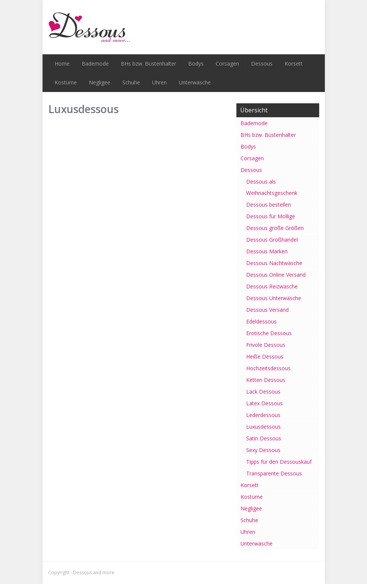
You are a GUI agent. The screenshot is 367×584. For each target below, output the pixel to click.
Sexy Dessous (263, 450)
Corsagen (227, 63)
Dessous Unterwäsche (273, 298)
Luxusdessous (263, 426)
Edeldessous (261, 321)
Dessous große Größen (275, 227)
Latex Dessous (264, 403)
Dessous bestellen (268, 204)
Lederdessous (263, 414)
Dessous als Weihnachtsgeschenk (271, 187)
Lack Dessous (263, 391)
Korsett (294, 63)
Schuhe (131, 82)
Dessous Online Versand (276, 274)
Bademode (95, 63)
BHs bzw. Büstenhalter (148, 63)
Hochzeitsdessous (268, 368)
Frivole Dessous (265, 344)
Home (62, 63)
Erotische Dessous (269, 333)
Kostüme (66, 82)
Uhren (159, 82)
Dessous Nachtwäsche (274, 263)
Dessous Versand (267, 309)
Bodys (196, 63)
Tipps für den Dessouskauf (279, 461)
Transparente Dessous (274, 473)
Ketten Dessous (265, 379)
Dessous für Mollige (270, 216)
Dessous (262, 63)
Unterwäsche (195, 82)
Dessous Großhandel (272, 239)
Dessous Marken (267, 251)
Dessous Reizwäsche (272, 286)
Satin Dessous (263, 438)
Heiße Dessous (264, 356)
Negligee (99, 82)
